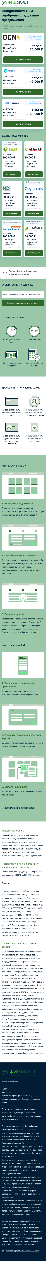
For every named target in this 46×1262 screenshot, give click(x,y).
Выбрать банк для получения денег (23, 303)
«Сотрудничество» (10, 1119)
